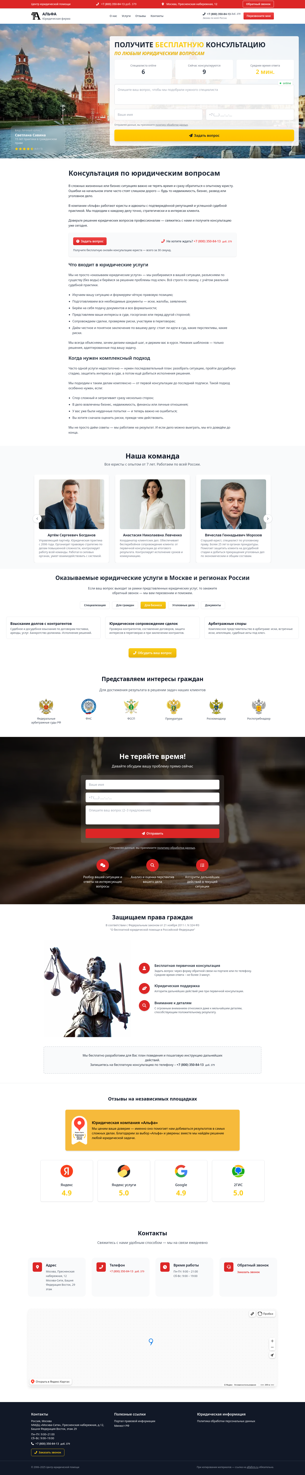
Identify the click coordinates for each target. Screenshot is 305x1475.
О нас (113, 16)
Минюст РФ (121, 1426)
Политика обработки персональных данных (226, 1421)
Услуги (126, 16)
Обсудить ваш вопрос (152, 653)
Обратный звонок (258, 4)
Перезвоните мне (259, 16)
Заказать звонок (248, 1272)
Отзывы (140, 16)
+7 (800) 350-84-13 (119, 4)
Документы (213, 605)
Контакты (157, 16)
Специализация (95, 605)
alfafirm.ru (253, 1467)
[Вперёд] (267, 518)
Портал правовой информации (134, 1421)
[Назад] (37, 518)
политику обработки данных (171, 124)
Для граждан (125, 605)
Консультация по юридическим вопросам (144, 173)
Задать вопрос (89, 241)
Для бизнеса (153, 605)
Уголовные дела (183, 605)
